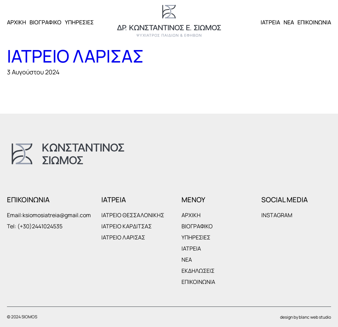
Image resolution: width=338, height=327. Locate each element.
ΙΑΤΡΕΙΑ (270, 22)
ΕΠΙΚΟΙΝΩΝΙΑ (314, 22)
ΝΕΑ (289, 22)
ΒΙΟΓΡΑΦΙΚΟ (45, 22)
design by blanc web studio (305, 317)
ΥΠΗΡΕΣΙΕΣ (79, 22)
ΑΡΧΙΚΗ (16, 22)
